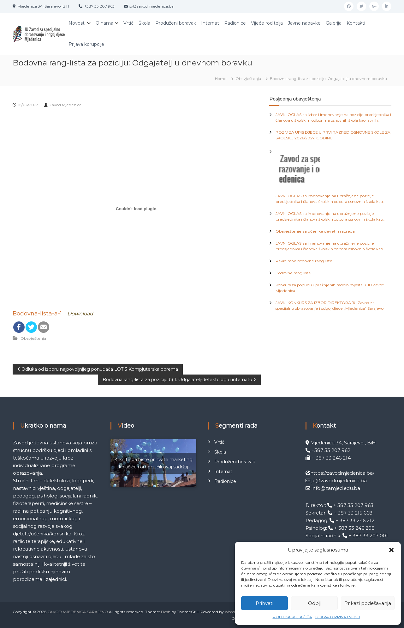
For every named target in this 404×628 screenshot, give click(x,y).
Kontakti (356, 23)
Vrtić (128, 23)
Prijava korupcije (86, 44)
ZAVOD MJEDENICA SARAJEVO (77, 611)
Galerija (334, 23)
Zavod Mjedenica (65, 104)
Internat (210, 23)
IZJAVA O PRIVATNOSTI (337, 616)
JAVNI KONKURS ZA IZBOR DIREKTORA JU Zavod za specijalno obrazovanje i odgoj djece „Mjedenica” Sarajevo (329, 305)
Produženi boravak (175, 23)
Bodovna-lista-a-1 (37, 313)
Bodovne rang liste (293, 273)
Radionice (235, 23)
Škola (144, 23)
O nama (104, 23)
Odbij (314, 603)
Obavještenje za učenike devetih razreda (315, 231)
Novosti (77, 23)
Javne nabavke (304, 23)
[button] (391, 550)
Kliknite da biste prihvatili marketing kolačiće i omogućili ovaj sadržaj (153, 463)
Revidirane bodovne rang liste (304, 261)
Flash (165, 611)
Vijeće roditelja (267, 23)
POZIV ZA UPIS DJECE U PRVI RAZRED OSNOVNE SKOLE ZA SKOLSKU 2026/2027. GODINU (333, 135)
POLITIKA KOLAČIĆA (292, 616)
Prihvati (264, 603)
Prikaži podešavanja (367, 603)
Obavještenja (248, 78)
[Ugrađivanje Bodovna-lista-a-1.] (137, 209)
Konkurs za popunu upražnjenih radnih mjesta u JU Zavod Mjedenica (330, 288)
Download (80, 314)
